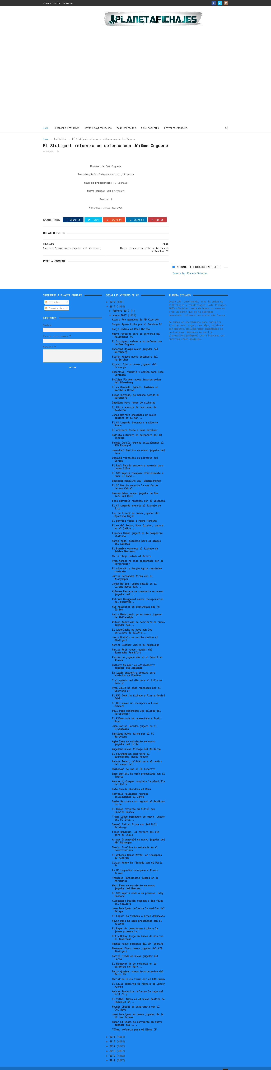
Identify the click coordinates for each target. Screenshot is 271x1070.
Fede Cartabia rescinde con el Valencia (138, 495)
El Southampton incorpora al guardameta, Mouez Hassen (130, 750)
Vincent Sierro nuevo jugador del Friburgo (134, 360)
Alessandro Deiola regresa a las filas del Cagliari (137, 897)
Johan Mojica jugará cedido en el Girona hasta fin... (134, 580)
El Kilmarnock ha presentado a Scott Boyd (136, 714)
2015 (113, 1036)
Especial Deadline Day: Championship (136, 475)
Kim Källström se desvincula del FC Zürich (136, 603)
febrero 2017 (121, 305)
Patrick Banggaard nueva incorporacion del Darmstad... (137, 595)
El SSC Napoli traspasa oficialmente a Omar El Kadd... (137, 469)
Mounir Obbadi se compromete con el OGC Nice (136, 1003)
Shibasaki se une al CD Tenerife (133, 763)
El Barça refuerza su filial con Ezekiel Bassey (133, 805)
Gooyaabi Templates (103, 1065)
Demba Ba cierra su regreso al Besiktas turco (138, 797)
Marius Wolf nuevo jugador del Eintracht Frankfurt (132, 646)
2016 (113, 1031)
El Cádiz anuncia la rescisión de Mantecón (134, 403)
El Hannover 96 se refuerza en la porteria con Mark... (134, 960)
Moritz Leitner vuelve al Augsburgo (135, 639)
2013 (113, 1045)
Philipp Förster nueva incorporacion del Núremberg (136, 375)
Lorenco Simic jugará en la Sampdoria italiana (137, 529)
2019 (113, 296)
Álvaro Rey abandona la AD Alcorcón (135, 314)
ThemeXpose (63, 1065)
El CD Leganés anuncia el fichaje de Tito (136, 502)
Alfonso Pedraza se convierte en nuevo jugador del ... (137, 587)
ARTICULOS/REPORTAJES (98, 128)
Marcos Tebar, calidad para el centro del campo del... (137, 757)
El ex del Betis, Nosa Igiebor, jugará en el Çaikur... (137, 521)
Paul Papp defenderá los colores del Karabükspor (136, 707)
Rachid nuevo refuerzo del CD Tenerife (137, 938)
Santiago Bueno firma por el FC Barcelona (133, 730)
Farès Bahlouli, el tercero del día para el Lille (135, 828)
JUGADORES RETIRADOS (67, 128)
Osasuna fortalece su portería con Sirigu (135, 454)
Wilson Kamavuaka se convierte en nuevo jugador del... (138, 618)
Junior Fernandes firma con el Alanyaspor (132, 572)
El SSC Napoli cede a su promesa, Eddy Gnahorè (137, 889)
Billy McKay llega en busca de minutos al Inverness (137, 932)
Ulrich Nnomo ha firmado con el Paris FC (137, 859)
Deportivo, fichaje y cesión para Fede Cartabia (137, 368)
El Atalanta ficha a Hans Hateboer (135, 424)
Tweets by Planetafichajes (190, 146)
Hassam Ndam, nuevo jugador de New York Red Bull (135, 489)
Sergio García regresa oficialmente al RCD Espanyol (137, 439)
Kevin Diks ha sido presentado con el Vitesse (137, 917)
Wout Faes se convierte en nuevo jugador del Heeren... (133, 881)
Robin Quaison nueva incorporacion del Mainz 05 (137, 967)
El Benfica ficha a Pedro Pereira (134, 515)
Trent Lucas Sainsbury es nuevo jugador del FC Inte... (138, 813)
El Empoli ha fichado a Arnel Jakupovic (138, 910)
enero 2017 (120, 310)
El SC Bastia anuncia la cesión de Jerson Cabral (135, 481)
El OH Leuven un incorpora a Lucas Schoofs (135, 699)
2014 (113, 1040)
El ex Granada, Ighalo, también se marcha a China (135, 383)
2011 (113, 1055)
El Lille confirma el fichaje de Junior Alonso (138, 980)
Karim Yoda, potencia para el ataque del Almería (136, 537)
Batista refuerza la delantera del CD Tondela (137, 431)
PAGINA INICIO (51, 3)
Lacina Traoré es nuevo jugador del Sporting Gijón (136, 509)
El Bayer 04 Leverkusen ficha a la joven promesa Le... (135, 924)
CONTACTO (68, 3)
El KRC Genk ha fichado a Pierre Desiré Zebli (138, 691)
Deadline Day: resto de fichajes (133, 397)
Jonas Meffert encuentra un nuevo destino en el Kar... (134, 411)
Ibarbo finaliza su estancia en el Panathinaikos (135, 843)
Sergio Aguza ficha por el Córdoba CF (137, 318)
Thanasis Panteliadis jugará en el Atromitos (135, 874)
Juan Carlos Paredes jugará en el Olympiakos (134, 722)
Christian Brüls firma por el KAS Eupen (138, 973)
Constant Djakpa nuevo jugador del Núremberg (135, 345)
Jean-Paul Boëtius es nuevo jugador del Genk (138, 446)
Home (46, 128)
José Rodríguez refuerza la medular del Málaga (138, 904)
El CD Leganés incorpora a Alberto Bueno (135, 418)
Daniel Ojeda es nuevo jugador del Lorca (135, 952)
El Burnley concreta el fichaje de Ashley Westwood (135, 545)
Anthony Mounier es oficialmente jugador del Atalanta (133, 661)
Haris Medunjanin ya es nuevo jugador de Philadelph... (137, 610)
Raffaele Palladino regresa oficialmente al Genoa (130, 790)
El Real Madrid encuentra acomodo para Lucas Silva (137, 461)
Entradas (52, 296)
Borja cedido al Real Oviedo (131, 323)
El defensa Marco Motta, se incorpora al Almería (137, 851)
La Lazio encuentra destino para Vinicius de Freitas (133, 669)
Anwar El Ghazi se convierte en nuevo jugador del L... (137, 1018)
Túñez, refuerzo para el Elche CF (134, 1024)
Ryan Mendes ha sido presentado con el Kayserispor (137, 557)
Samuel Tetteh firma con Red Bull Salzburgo (134, 820)
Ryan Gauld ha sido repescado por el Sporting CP (136, 684)
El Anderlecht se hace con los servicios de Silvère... (132, 626)
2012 (113, 1050)
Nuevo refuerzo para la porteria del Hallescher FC (136, 330)
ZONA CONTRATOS (126, 128)
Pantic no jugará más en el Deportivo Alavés (137, 653)
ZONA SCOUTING (150, 128)
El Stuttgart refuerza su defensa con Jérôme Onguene (137, 337)
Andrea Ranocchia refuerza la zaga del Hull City (137, 987)
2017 (113, 301)
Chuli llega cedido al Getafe (131, 550)
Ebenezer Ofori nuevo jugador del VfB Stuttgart (137, 944)
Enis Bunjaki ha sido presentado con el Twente (138, 770)
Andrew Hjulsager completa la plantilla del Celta (138, 777)
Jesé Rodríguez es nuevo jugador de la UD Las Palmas (137, 1010)
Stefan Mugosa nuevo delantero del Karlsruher (135, 353)
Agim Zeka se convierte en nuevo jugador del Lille (133, 737)
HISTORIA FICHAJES (175, 128)
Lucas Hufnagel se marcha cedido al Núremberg (135, 391)
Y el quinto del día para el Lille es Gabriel (137, 676)
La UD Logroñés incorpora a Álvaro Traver (135, 866)
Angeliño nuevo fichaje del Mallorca (136, 743)
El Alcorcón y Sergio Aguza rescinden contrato (137, 564)
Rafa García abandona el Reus (131, 783)
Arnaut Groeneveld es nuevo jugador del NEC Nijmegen (138, 836)
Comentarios (54, 303)
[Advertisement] (67, 67)
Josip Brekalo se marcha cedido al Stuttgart (135, 633)
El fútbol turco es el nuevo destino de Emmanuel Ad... (138, 995)
